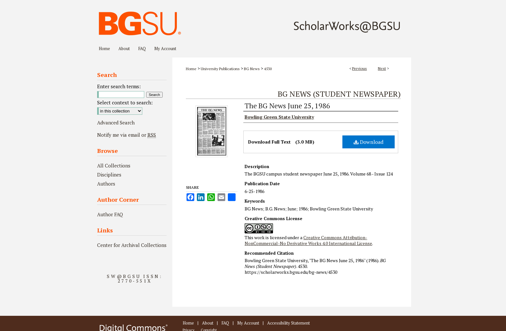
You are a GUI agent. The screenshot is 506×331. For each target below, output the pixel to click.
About (207, 323)
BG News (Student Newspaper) (339, 94)
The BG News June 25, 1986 (287, 105)
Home (191, 68)
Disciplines (109, 174)
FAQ (225, 323)
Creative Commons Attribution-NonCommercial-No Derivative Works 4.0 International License (308, 240)
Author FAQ (110, 214)
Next (382, 68)
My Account (248, 323)
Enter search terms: (119, 86)
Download (368, 141)
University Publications (220, 68)
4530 (268, 68)
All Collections (113, 165)
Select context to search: (125, 102)
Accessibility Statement (288, 323)
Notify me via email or (126, 135)
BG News (252, 68)
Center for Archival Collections (132, 245)
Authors (106, 183)
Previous (359, 68)
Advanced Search (116, 122)
